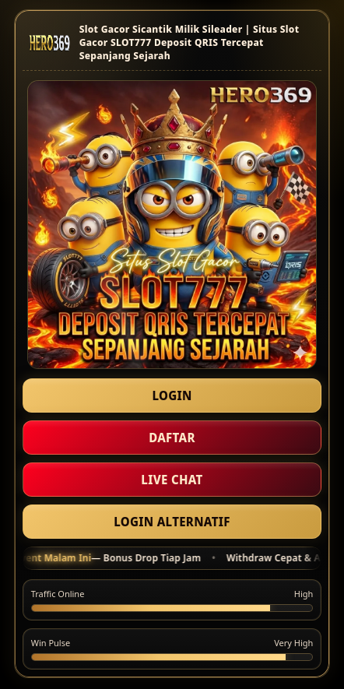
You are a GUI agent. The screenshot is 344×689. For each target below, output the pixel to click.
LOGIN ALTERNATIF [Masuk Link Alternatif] (172, 521)
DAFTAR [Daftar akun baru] (172, 437)
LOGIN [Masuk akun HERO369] (171, 395)
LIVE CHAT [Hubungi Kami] (171, 479)
